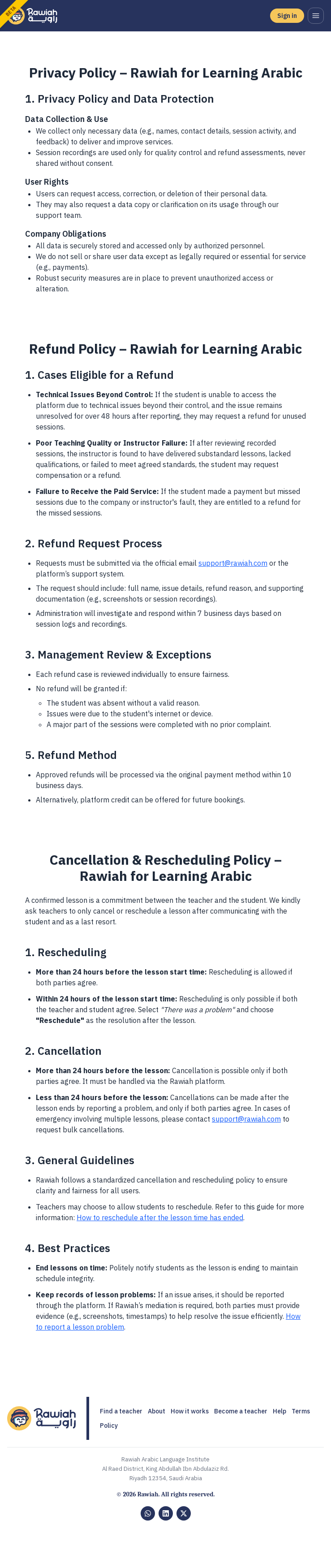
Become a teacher (240, 1411)
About (156, 1411)
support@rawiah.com (232, 563)
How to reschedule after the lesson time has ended (160, 1217)
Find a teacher (121, 1411)
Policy (109, 1425)
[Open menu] (316, 16)
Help (279, 1411)
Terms (301, 1411)
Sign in (287, 16)
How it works (190, 1411)
